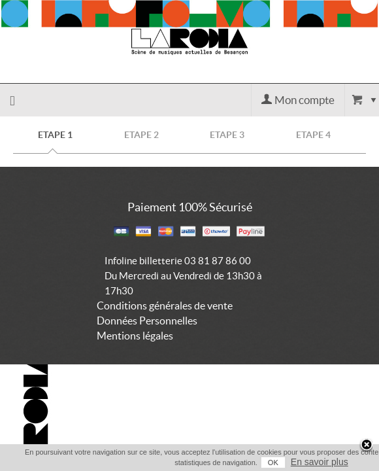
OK (255, 462)
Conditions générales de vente (165, 305)
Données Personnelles (147, 320)
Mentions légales (135, 335)
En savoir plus (301, 462)
